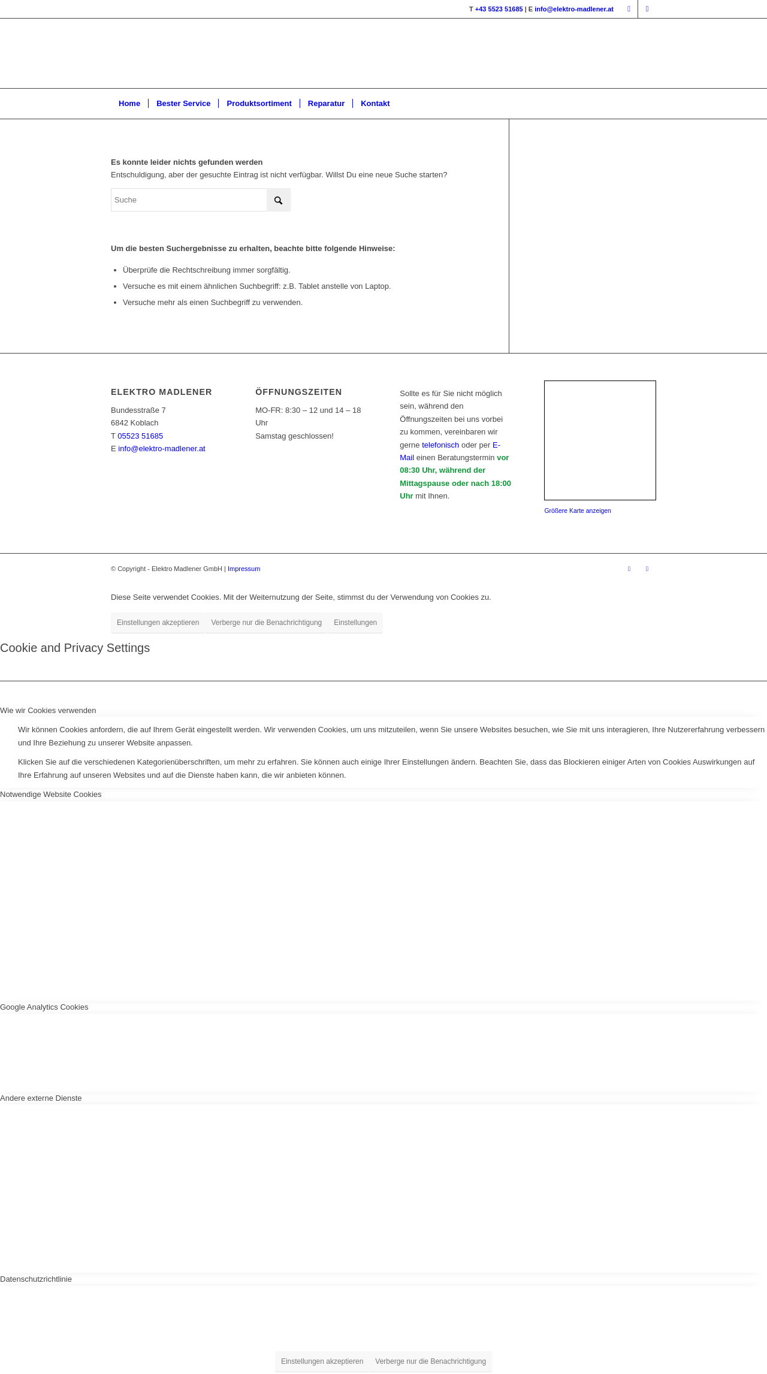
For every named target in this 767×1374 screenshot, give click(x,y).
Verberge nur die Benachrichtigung (266, 622)
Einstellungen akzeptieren (158, 622)
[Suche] (201, 200)
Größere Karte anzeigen (577, 511)
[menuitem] (129, 104)
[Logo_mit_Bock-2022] (293, 53)
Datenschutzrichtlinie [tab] (36, 1279)
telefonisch (440, 444)
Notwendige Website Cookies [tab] (51, 794)
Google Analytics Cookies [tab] (44, 1006)
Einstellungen (355, 622)
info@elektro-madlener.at (574, 9)
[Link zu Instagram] (647, 9)
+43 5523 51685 (499, 9)
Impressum (244, 568)
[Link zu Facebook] (629, 9)
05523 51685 (140, 435)
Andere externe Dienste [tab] (41, 1098)
